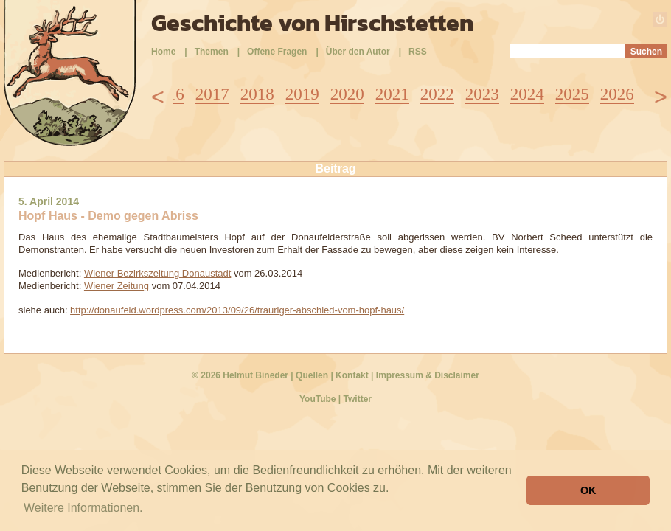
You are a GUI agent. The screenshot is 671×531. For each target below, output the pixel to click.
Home (163, 51)
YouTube (317, 399)
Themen (212, 51)
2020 (347, 94)
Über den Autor (358, 51)
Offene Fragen (277, 51)
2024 (527, 94)
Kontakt (352, 375)
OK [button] (588, 490)
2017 (212, 94)
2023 (482, 94)
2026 (617, 94)
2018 (257, 94)
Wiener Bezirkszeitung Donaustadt (157, 273)
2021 (392, 94)
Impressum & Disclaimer (427, 375)
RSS (417, 51)
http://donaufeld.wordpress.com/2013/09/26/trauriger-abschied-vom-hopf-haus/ (237, 310)
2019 (302, 94)
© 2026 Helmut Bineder (240, 375)
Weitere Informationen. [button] (83, 508)
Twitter (358, 399)
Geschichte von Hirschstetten (312, 23)
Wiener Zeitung (116, 285)
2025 (572, 94)
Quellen (312, 375)
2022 (437, 94)
